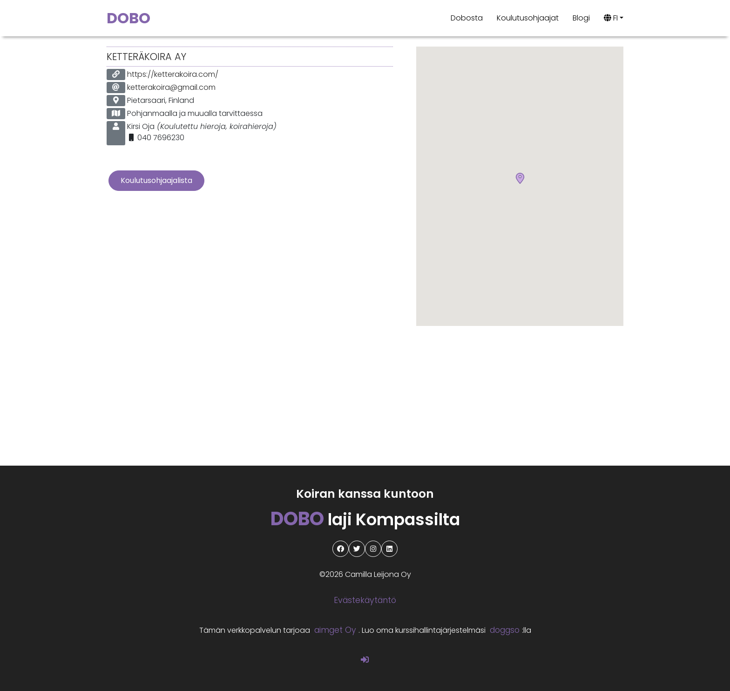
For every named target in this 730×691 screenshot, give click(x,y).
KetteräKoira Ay (146, 56)
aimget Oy (335, 630)
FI (611, 18)
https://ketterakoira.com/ (172, 74)
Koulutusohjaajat (528, 18)
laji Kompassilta (365, 519)
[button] (520, 178)
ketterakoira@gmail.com (171, 87)
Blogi (581, 18)
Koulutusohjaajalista (156, 180)
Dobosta (467, 18)
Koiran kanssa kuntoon (365, 494)
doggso (505, 630)
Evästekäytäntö (365, 600)
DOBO (128, 17)
